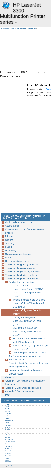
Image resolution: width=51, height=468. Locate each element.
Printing (9, 236)
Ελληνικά (8, 413)
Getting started (12, 226)
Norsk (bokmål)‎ (10, 441)
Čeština (7, 406)
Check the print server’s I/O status (29, 352)
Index (7, 395)
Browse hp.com (16, 374)
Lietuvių (7, 434)
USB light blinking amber (25, 328)
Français (8, 425)
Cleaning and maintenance (18, 254)
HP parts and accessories (17, 261)
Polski (7, 444)
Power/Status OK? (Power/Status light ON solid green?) (29, 340)
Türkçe (7, 458)
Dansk (7, 409)
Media (8, 257)
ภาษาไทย (8, 456)
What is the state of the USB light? (29, 300)
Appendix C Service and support (20, 391)
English (7, 416)
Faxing (8, 247)
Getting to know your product (19, 222)
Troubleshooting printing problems (21, 264)
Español (7, 418)
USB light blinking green (24, 317)
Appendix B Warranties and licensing (23, 388)
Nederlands (9, 439)
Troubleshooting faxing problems (21, 275)
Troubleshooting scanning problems (22, 271)
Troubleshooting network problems (21, 278)
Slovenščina (9, 451)
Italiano (7, 429)
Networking (10, 250)
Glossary (9, 377)
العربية (7, 404)
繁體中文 (8, 461)
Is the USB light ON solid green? (28, 303)
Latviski (7, 437)
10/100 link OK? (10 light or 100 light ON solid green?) (30, 347)
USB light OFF (20, 307)
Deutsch (7, 411)
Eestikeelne (9, 420)
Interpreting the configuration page (25, 370)
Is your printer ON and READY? (28, 289)
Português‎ (8, 446)
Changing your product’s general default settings (24, 231)
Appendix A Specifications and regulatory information (25, 382)
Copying (9, 240)
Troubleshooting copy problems (20, 268)
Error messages (16, 360)
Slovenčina (8, 448)
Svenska (8, 453)
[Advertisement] (25, 50)
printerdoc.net (11, 466)
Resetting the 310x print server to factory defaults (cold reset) (28, 365)
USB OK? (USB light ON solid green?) (27, 294)
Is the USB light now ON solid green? (27, 312)
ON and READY (20, 286)
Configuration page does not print (25, 356)
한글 (6, 432)
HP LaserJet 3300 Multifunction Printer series (6, 5)
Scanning (9, 243)
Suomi (7, 423)
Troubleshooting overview (21, 282)
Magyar (7, 427)
